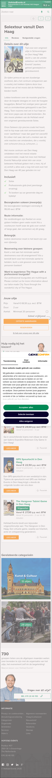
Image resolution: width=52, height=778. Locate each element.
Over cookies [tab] (26, 361)
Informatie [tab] (42, 361)
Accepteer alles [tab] (26, 407)
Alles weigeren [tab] (26, 421)
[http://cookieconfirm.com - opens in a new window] (38, 355)
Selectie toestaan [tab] (26, 414)
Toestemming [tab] (9, 361)
